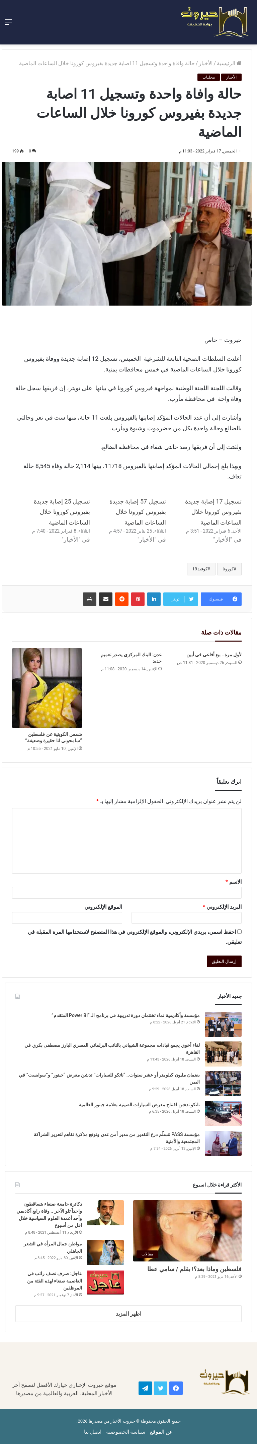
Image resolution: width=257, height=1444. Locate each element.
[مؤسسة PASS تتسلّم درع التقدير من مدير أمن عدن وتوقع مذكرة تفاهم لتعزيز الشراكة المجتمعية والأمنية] (223, 1143)
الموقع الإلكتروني (103, 907)
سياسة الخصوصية (126, 1432)
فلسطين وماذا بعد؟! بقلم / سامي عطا (194, 1268)
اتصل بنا (92, 1432)
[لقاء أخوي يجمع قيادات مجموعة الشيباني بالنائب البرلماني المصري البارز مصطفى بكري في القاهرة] (223, 1054)
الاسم (234, 882)
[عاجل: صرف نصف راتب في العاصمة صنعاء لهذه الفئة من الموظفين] (105, 1282)
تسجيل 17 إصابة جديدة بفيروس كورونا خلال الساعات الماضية (213, 512)
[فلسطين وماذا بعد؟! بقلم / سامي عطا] (187, 1230)
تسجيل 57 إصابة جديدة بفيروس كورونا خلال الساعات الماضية (137, 512)
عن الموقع (161, 1432)
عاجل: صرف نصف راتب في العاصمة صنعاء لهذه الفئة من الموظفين (54, 1281)
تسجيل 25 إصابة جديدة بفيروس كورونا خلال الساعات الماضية (62, 512)
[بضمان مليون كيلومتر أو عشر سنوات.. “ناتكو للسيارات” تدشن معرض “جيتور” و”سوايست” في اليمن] (223, 1083)
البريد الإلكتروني (222, 907)
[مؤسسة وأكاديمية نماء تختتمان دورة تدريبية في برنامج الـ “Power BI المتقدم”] (223, 1024)
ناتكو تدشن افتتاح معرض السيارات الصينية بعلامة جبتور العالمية (139, 1104)
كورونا (228, 568)
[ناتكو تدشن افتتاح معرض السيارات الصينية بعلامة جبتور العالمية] (223, 1113)
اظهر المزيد (128, 1314)
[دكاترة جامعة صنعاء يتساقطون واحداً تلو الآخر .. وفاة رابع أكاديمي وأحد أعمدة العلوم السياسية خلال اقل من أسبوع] (105, 1212)
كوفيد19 (199, 568)
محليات (208, 77)
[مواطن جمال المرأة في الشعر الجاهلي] (105, 1252)
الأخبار (205, 63)
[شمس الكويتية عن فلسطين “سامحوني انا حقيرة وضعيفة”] (47, 688)
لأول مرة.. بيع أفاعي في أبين (214, 654)
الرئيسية (229, 63)
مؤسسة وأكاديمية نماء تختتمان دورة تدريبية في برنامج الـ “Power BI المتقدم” (126, 1015)
